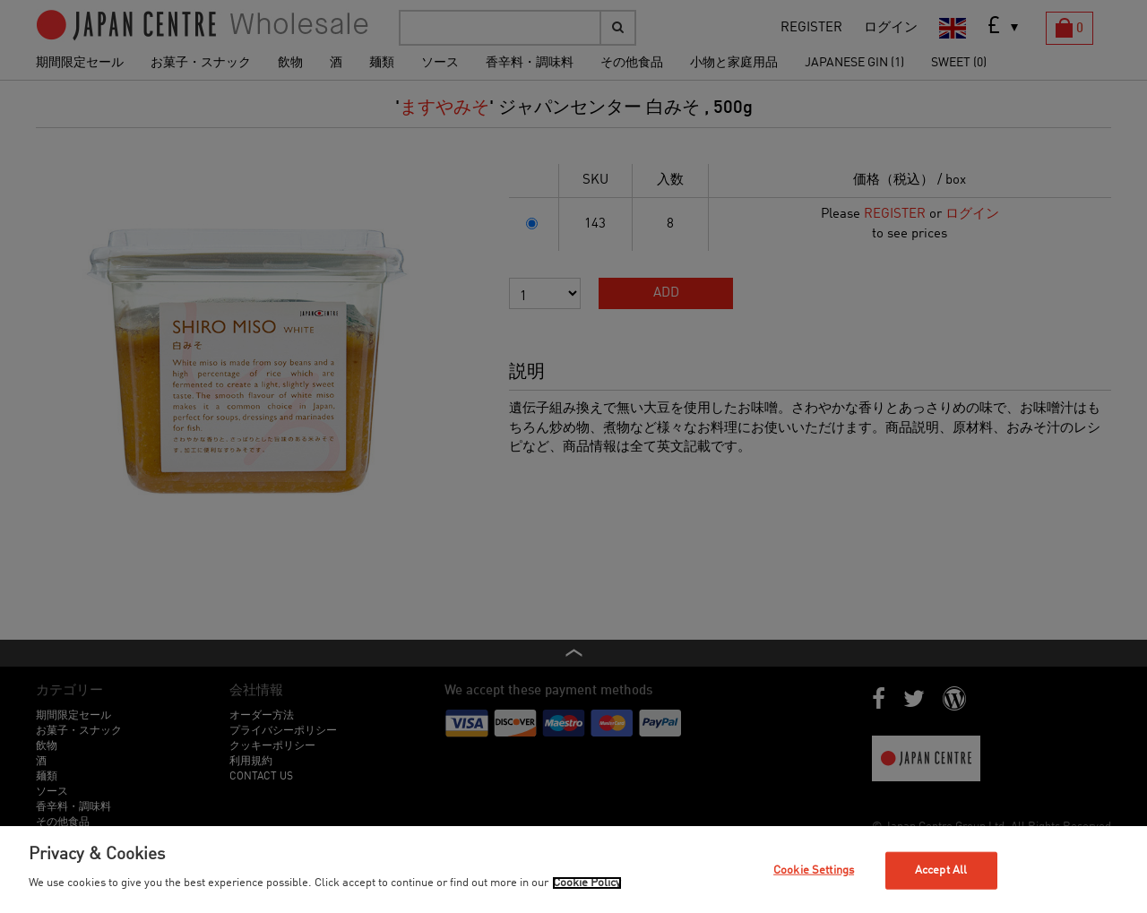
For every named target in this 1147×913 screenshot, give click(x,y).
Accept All (941, 870)
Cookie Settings (813, 870)
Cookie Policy (587, 883)
